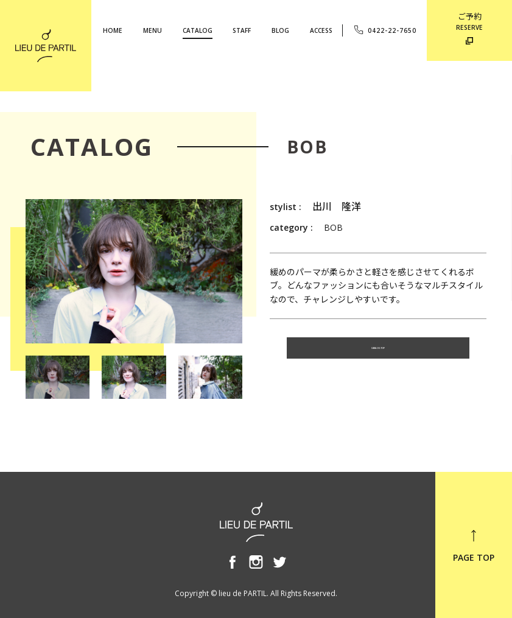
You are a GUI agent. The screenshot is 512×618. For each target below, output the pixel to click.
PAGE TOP (473, 545)
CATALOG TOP (378, 352)
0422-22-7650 (384, 30)
